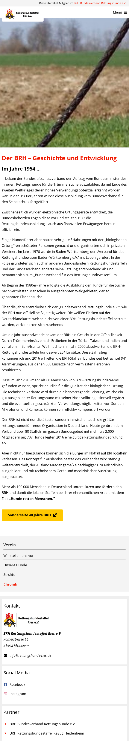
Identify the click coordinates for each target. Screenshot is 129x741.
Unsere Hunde (15, 565)
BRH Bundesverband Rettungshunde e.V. (43, 724)
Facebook (17, 684)
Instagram (18, 693)
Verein (9, 545)
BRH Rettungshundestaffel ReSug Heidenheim (47, 733)
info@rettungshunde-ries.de (30, 655)
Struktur (10, 574)
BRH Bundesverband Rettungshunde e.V (100, 3)
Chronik (10, 584)
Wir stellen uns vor (18, 555)
